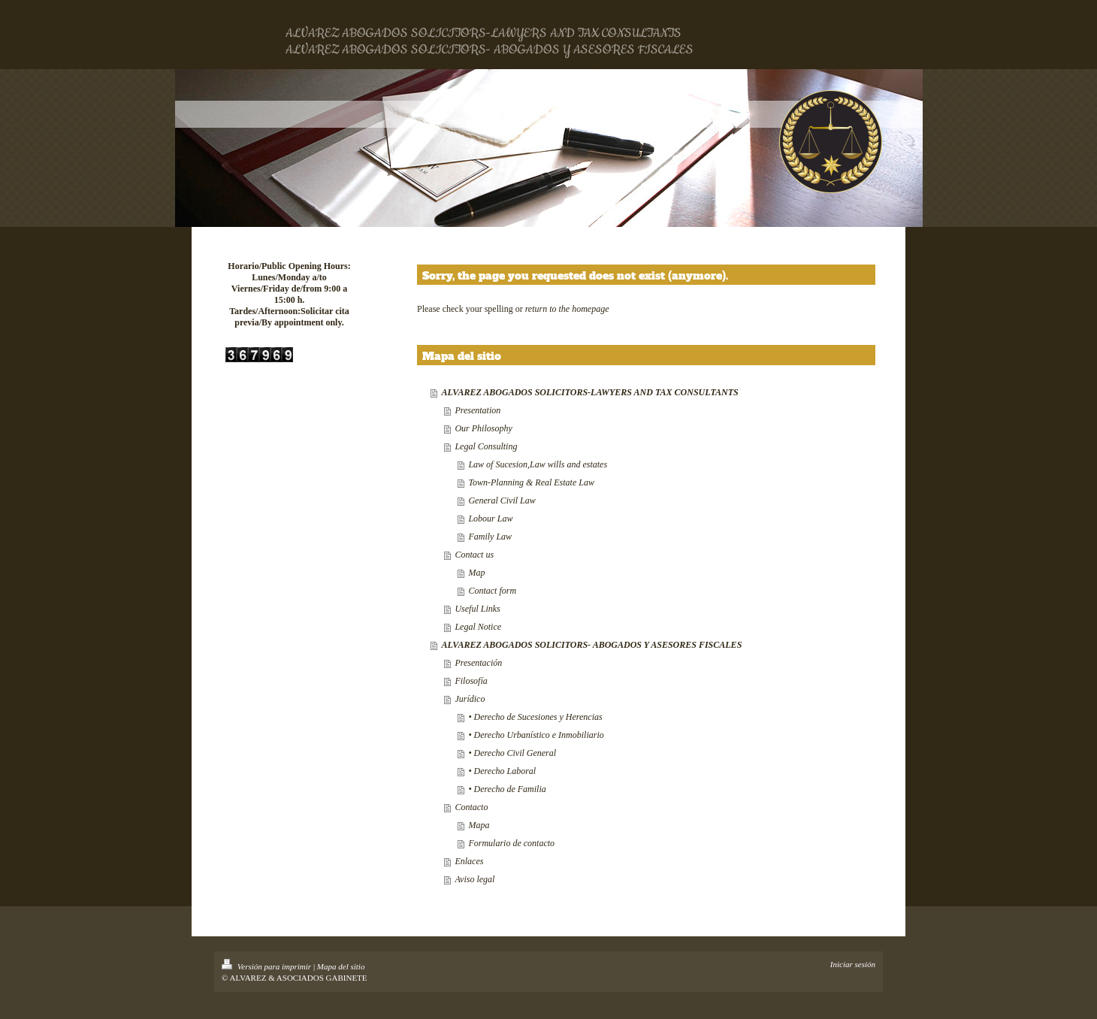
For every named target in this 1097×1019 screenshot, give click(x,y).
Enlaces (469, 861)
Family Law (490, 536)
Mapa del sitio (341, 966)
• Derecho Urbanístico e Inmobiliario (535, 735)
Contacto (471, 807)
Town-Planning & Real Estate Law (531, 482)
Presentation (477, 410)
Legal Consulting (486, 446)
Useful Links (477, 608)
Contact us (474, 554)
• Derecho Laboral (502, 771)
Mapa (478, 825)
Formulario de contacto (511, 843)
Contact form (492, 590)
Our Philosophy (483, 428)
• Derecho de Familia (506, 789)
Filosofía (471, 681)
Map (476, 572)
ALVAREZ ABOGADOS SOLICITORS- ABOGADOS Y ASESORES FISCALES (591, 645)
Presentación (478, 663)
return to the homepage (567, 309)
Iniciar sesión (852, 964)
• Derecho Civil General (512, 753)
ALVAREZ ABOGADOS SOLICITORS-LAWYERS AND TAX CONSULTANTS (589, 392)
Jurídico (470, 699)
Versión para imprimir (267, 966)
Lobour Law (490, 518)
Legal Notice (478, 626)
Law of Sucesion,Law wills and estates (537, 464)
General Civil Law (501, 500)
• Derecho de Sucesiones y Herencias (535, 717)
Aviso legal (474, 879)
